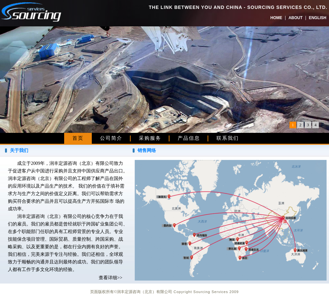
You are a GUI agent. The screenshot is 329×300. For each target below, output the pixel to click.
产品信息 (189, 138)
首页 (78, 138)
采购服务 (150, 138)
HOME (276, 17)
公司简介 (111, 138)
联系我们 (227, 138)
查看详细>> (110, 277)
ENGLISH (317, 17)
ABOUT (296, 17)
